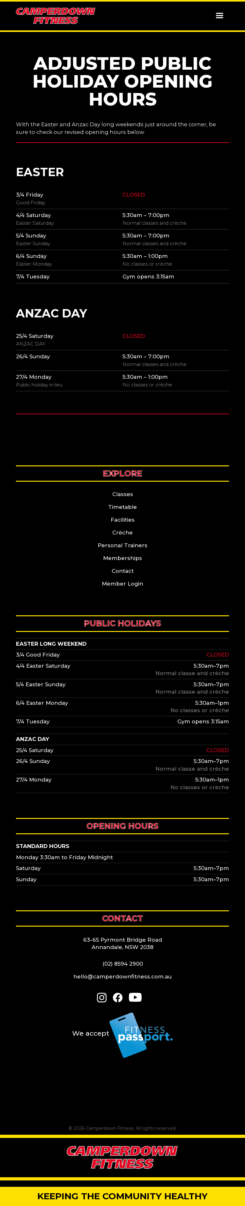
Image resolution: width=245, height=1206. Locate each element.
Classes (122, 494)
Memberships (122, 558)
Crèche (122, 532)
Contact (123, 571)
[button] (219, 16)
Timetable (122, 507)
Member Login (122, 583)
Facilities (123, 520)
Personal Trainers (122, 545)
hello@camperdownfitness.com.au (122, 976)
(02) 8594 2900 (122, 964)
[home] (56, 16)
